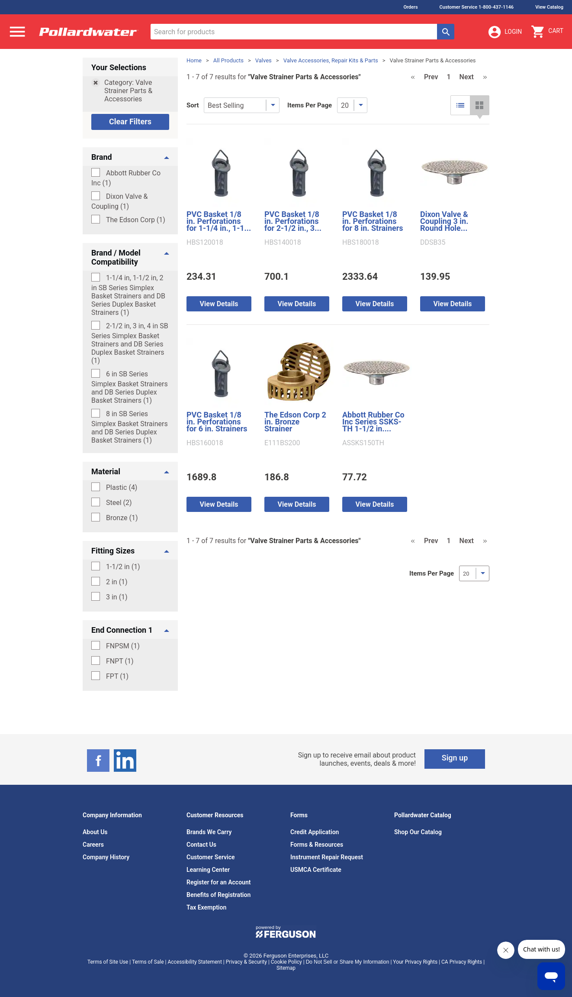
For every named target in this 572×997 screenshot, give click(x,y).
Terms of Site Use (107, 962)
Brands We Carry (209, 832)
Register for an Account (218, 882)
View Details (219, 304)
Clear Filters (130, 121)
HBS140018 (282, 242)
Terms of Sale (148, 962)
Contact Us (201, 844)
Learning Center (208, 869)
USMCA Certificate (315, 869)
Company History (106, 857)
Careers (93, 844)
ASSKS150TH (363, 443)
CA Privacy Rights (461, 962)
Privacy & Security (246, 962)
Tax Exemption (206, 907)
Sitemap (286, 968)
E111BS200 (282, 443)
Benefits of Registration (218, 894)
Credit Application (314, 832)
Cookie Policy (286, 962)
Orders (410, 7)
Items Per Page (309, 105)
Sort (192, 105)
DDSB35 (432, 242)
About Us (95, 832)
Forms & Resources (316, 844)
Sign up (455, 757)
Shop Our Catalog (418, 832)
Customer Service (210, 857)
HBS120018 (204, 242)
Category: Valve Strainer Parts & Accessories (128, 90)
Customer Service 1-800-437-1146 (477, 7)
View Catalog (549, 7)
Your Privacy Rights (415, 962)
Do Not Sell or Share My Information (347, 962)
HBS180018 (360, 242)
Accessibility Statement (194, 962)
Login (504, 32)
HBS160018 (204, 443)
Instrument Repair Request (326, 857)
